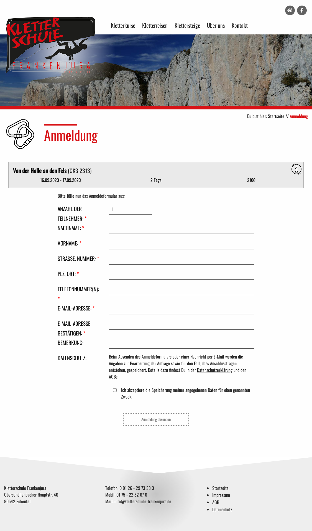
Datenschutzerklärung (214, 370)
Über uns (216, 25)
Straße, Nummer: (78, 258)
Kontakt (240, 25)
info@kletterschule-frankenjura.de (142, 501)
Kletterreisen (155, 25)
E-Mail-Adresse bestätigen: (74, 328)
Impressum (221, 495)
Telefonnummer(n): (78, 294)
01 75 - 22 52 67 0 (131, 494)
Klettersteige (187, 25)
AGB (215, 502)
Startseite (276, 116)
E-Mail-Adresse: (76, 308)
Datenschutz (222, 509)
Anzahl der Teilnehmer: (72, 213)
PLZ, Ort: (68, 274)
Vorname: (69, 243)
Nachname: (71, 228)
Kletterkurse (123, 25)
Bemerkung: (70, 343)
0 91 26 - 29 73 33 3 (136, 488)
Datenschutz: (72, 358)
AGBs (113, 376)
